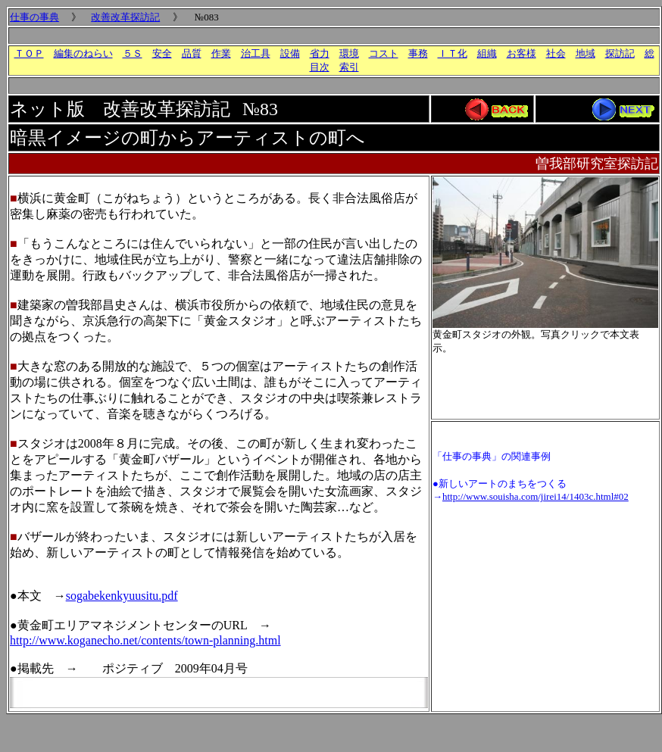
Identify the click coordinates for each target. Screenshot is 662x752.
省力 (319, 53)
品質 (191, 53)
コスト (383, 53)
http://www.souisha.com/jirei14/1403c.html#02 (535, 496)
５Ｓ (132, 53)
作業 (221, 53)
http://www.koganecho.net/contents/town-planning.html (145, 640)
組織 (487, 53)
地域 (585, 53)
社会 (556, 53)
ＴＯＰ (29, 53)
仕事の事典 (34, 17)
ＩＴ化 (452, 53)
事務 (418, 53)
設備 (290, 53)
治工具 (255, 53)
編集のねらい (83, 53)
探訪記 (620, 53)
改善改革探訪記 (125, 17)
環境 (349, 53)
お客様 (521, 53)
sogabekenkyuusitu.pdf (122, 595)
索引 (349, 67)
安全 (162, 53)
